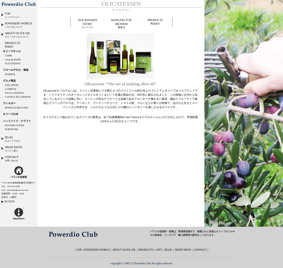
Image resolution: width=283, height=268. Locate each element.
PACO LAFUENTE (14, 93)
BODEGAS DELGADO (16, 107)
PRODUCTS (12, 44)
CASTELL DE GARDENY (18, 96)
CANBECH (10, 89)
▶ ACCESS (8, 201)
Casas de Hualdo (13, 59)
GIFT (159, 249)
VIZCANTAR (11, 85)
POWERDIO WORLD (16, 25)
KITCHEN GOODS (14, 125)
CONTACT (10, 158)
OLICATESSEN (12, 63)
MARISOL (10, 74)
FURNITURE (11, 129)
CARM (8, 55)
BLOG (10, 139)
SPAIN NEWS (11, 149)
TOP (10, 15)
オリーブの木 (10, 114)
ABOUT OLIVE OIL (15, 35)
